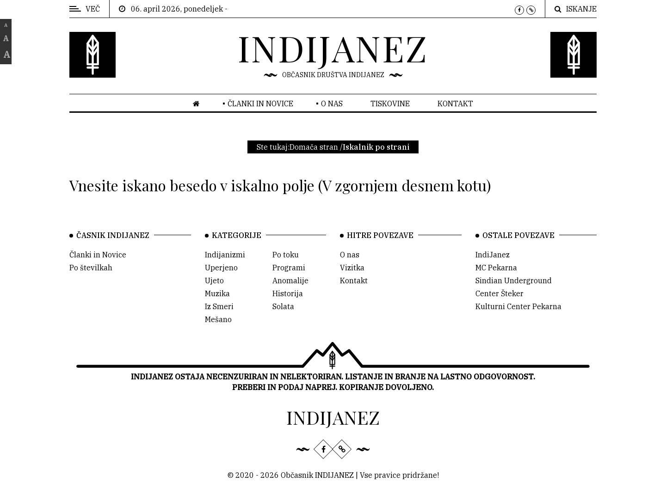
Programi (288, 267)
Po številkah (90, 267)
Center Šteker (499, 293)
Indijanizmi (225, 254)
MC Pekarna (496, 267)
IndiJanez (492, 254)
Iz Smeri (219, 306)
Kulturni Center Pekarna (518, 306)
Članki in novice (260, 103)
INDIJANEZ (333, 48)
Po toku (285, 254)
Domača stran (314, 147)
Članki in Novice (97, 254)
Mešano (218, 319)
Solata (283, 306)
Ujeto (214, 280)
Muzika (217, 293)
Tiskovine (390, 103)
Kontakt (455, 103)
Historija (287, 293)
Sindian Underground (513, 280)
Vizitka (352, 267)
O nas (332, 103)
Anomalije (290, 280)
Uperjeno (221, 267)
